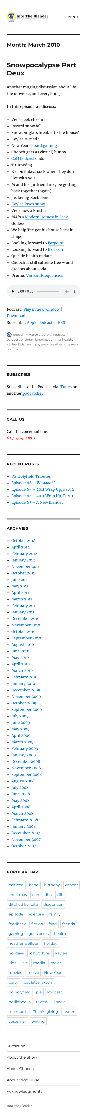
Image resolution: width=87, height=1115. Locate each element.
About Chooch (20, 1069)
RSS (61, 322)
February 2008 (24, 820)
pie (39, 992)
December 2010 (25, 618)
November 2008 (26, 768)
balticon (13, 339)
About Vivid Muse (23, 1080)
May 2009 (20, 729)
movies (15, 972)
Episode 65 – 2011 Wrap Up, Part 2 (42, 489)
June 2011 (20, 579)
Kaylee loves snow (28, 204)
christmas (18, 895)
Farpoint (56, 243)
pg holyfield (20, 992)
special (60, 1002)
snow (44, 344)
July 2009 (20, 716)
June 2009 (20, 722)
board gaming (44, 145)
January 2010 (23, 683)
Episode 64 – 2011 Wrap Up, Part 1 (42, 495)
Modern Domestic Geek (46, 217)
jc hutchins (39, 953)
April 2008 (20, 807)
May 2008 (20, 800)
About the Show (22, 1057)
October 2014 (23, 540)
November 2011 (25, 566)
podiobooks (20, 1002)
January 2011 (22, 612)
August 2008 (23, 781)
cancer (71, 885)
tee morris (18, 1011)
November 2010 (25, 625)
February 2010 (24, 677)
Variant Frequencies (44, 275)
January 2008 (23, 826)
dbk (48, 895)
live (25, 963)
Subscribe (16, 1046)
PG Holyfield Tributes (31, 476)
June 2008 (20, 794)
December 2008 (25, 761)
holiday (50, 943)
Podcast (59, 334)
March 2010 (22, 670)
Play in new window (41, 309)
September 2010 (26, 638)
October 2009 (23, 703)
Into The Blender (19, 1106)
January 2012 (23, 560)
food (52, 924)
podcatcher (33, 393)
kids (21, 344)
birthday (27, 339)
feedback (17, 924)
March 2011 (21, 599)
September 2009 (26, 709)
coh (35, 895)
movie (56, 963)
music (33, 972)
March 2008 (22, 813)
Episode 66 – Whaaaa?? (33, 482)
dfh (60, 895)
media (39, 963)
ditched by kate (23, 904)
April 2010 (20, 664)
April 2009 (21, 735)
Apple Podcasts (41, 322)
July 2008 (20, 787)
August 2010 (22, 644)
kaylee (12, 344)
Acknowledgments (24, 1091)
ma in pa (32, 344)
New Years (53, 972)
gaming (54, 339)
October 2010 (23, 631)
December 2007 (25, 833)
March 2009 (22, 742)
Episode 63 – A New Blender (37, 502)
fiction (37, 924)
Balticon (55, 249)
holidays (16, 953)
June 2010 (20, 651)
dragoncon (53, 904)
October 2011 (23, 573)
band (34, 885)
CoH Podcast (22, 158)
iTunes (65, 386)
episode (16, 914)
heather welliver (24, 943)
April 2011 (20, 592)
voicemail (17, 1021)
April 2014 (20, 547)
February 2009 (24, 748)
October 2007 (23, 846)
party (13, 982)
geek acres (39, 933)
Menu (73, 17)
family (55, 914)
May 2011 (19, 586)
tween (69, 1011)
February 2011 (24, 605)
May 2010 (20, 657)
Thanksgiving (45, 1011)
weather (56, 344)
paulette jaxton (38, 982)
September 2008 (26, 774)
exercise (36, 914)
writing (38, 1021)
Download (16, 315)
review (42, 1002)
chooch (18, 334)
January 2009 (23, 755)
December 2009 (25, 690)
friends (68, 924)
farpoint (41, 339)
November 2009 (26, 696)
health (67, 339)
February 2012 (24, 553)
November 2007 (26, 839)
